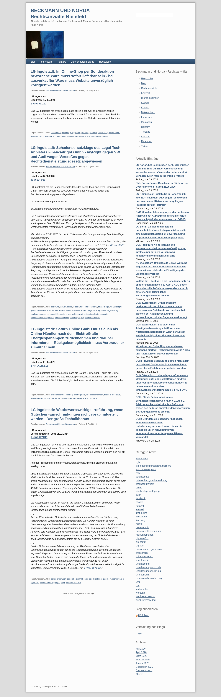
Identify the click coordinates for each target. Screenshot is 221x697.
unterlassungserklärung (148, 571)
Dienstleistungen (150, 98)
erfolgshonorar (91, 307)
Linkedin (145, 136)
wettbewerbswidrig (99, 136)
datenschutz (142, 476)
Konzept (145, 93)
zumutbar (93, 398)
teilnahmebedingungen (50, 582)
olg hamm (141, 542)
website (70, 136)
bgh (138, 473)
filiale (106, 395)
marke (139, 524)
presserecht (142, 553)
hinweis (65, 133)
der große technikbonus (77, 579)
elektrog (69, 395)
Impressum (46, 61)
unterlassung (143, 563)
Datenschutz (148, 112)
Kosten (145, 102)
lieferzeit (93, 133)
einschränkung (95, 579)
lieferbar (85, 133)
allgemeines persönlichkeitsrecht (153, 466)
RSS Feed (143, 615)
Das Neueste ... (144, 670)
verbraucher (66, 398)
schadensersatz (144, 556)
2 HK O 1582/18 (39, 365)
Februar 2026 (143, 659)
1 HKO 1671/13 (39, 437)
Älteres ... (141, 674)
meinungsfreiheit (144, 534)
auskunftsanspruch (146, 469)
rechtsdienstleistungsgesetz (96, 314)
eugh (138, 495)
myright (63, 314)
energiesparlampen (94, 395)
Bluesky (145, 127)
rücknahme (49, 398)
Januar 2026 (142, 663)
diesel (69, 307)
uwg (63, 582)
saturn (57, 398)
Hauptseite (105, 61)
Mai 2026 (141, 648)
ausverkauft (56, 133)
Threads (145, 131)
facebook (141, 498)
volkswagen (75, 318)
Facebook (146, 141)
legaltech (111, 310)
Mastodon (146, 122)
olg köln (140, 545)
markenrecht (142, 527)
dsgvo (139, 487)
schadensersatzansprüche (42, 318)
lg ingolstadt (75, 133)
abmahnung (142, 458)
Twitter (144, 146)
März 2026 (141, 656)
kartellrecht (141, 516)
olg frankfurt (142, 538)
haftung (140, 505)
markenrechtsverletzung (149, 531)
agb (138, 462)
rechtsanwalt (77, 314)
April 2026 (141, 652)
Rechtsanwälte (149, 88)
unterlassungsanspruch (148, 567)
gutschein (107, 579)
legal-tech (102, 310)
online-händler (37, 398)
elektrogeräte (79, 395)
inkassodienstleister (45, 310)
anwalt (63, 307)
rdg (69, 314)
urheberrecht (142, 574)
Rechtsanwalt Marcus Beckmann (60, 90)
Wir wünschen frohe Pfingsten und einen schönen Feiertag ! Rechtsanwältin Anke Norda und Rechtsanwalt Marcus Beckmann (163, 350)
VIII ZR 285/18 (117, 245)
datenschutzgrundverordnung (151, 480)
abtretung (55, 307)
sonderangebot (59, 136)
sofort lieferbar (45, 136)
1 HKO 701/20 (38, 103)
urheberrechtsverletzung (149, 578)
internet (140, 509)
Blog (33, 61)
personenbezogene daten (149, 549)
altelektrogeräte (58, 395)
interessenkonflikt (79, 310)
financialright (103, 307)
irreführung (117, 579)
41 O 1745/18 (38, 180)
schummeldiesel (62, 318)
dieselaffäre (78, 307)
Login (139, 633)
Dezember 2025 (144, 667)
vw (82, 318)
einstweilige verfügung (148, 491)
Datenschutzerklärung (82, 61)
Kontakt (61, 61)
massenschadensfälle (49, 314)
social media (142, 560)
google (139, 502)
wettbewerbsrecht (82, 136)
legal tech (92, 310)
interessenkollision (63, 310)
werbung (140, 592)
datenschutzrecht (145, 484)
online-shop (103, 133)
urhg (138, 582)
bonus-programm (58, 579)
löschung (140, 520)
